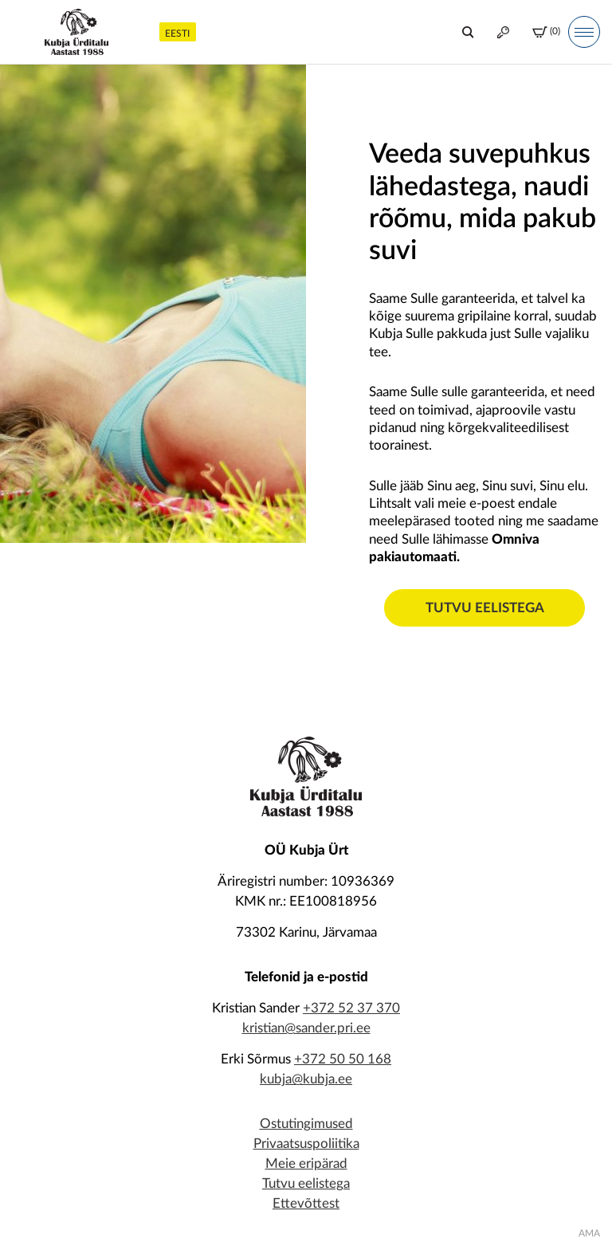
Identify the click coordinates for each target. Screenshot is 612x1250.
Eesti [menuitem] (177, 33)
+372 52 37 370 (351, 1008)
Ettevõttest (306, 1203)
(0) (546, 32)
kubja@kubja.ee (306, 1079)
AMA (589, 1233)
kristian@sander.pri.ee (306, 1028)
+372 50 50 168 (342, 1059)
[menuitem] (177, 31)
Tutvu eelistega (485, 608)
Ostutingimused (306, 1123)
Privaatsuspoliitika (306, 1143)
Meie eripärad (306, 1163)
